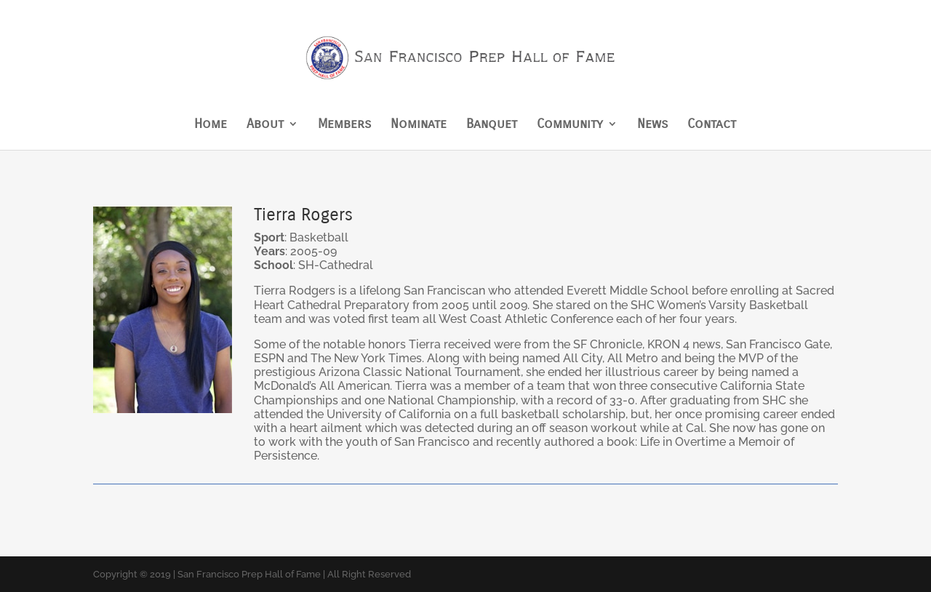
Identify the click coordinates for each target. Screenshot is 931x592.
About (265, 125)
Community (570, 125)
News (652, 125)
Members (344, 125)
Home (210, 125)
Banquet (491, 125)
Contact (711, 125)
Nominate (419, 125)
